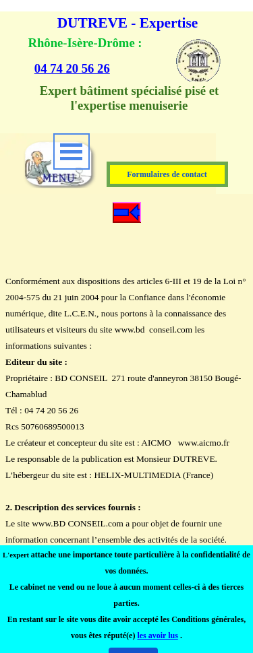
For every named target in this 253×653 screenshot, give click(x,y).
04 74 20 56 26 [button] (72, 68)
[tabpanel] (102, 55)
